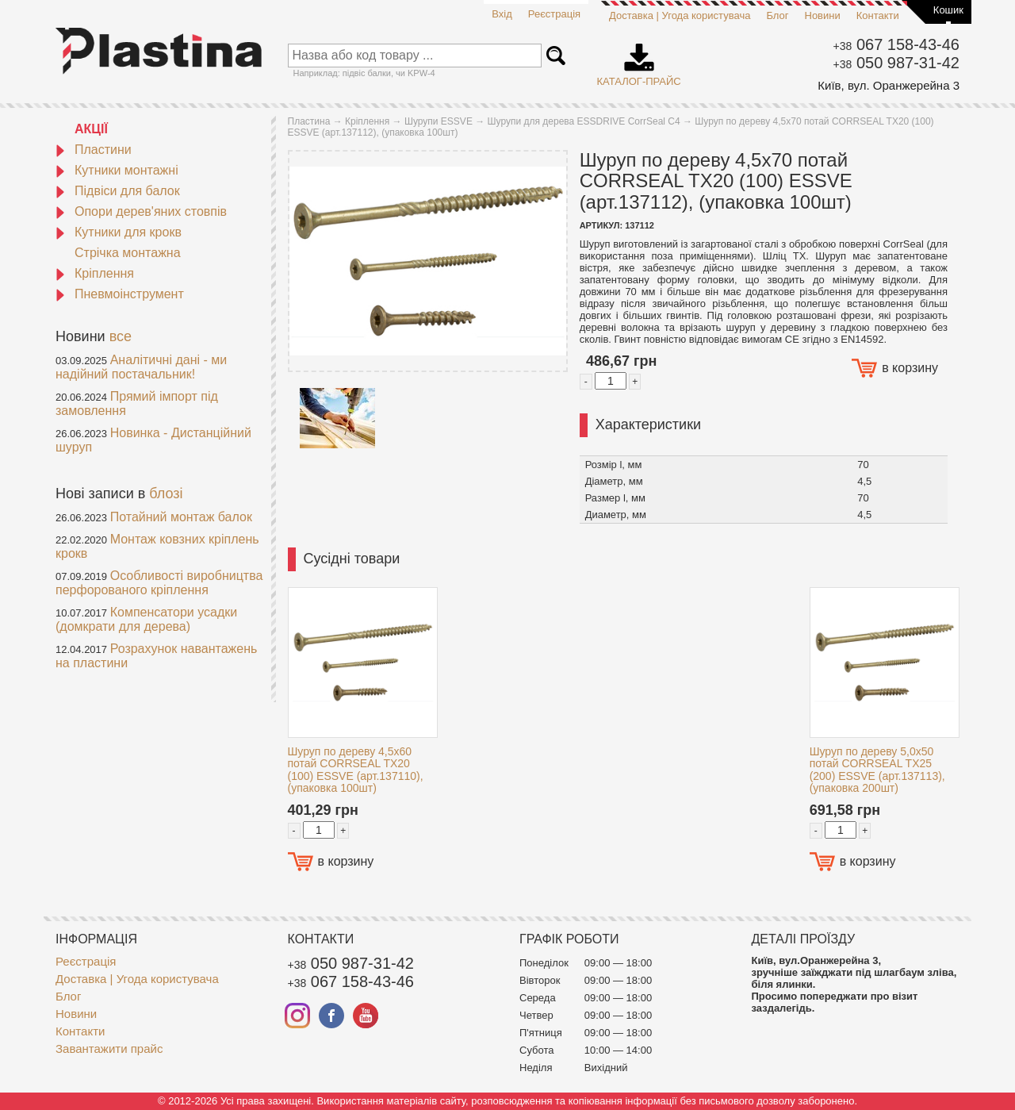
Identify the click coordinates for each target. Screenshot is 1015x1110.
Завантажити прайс (109, 1048)
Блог (777, 15)
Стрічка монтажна (128, 252)
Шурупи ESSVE (438, 121)
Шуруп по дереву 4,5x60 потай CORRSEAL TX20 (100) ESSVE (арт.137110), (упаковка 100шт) (355, 769)
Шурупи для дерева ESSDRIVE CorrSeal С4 (584, 121)
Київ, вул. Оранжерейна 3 (888, 85)
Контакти (877, 15)
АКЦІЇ (91, 129)
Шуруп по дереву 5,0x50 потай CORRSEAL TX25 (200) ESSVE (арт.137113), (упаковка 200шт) (877, 769)
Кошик (948, 10)
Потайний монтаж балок (181, 517)
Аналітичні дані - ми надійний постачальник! (141, 367)
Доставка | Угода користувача (679, 15)
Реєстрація (554, 14)
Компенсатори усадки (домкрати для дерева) (146, 619)
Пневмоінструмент (120, 294)
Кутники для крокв (119, 232)
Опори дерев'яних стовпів (141, 211)
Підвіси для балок (118, 191)
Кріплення (95, 273)
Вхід (502, 14)
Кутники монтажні (117, 170)
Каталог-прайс (639, 59)
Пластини (94, 149)
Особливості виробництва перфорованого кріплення (159, 583)
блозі (165, 493)
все (120, 336)
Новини (823, 15)
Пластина (309, 121)
